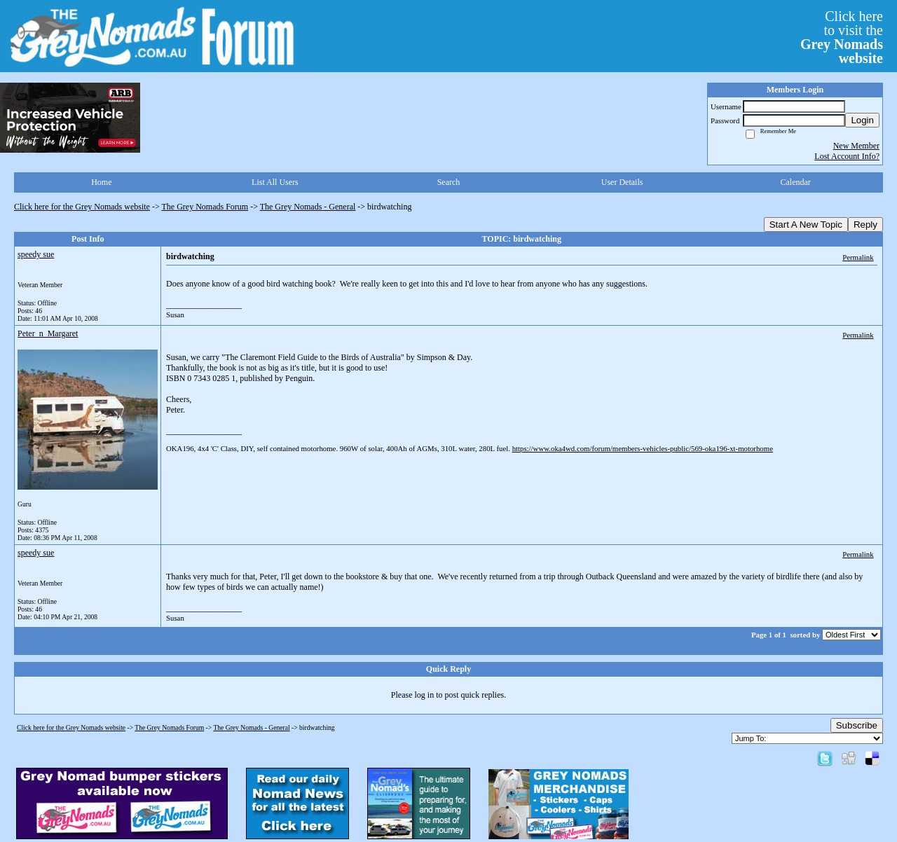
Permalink (857, 257)
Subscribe (856, 725)
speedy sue (36, 254)
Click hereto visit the (841, 37)
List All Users (275, 182)
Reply (865, 224)
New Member (856, 146)
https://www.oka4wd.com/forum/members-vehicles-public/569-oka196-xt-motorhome (642, 448)
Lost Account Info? (846, 156)
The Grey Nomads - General (308, 207)
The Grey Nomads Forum (205, 207)
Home (101, 182)
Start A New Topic (805, 224)
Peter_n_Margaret (48, 333)
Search (448, 182)
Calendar (796, 182)
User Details (622, 182)
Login (862, 120)
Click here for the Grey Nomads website (82, 207)
